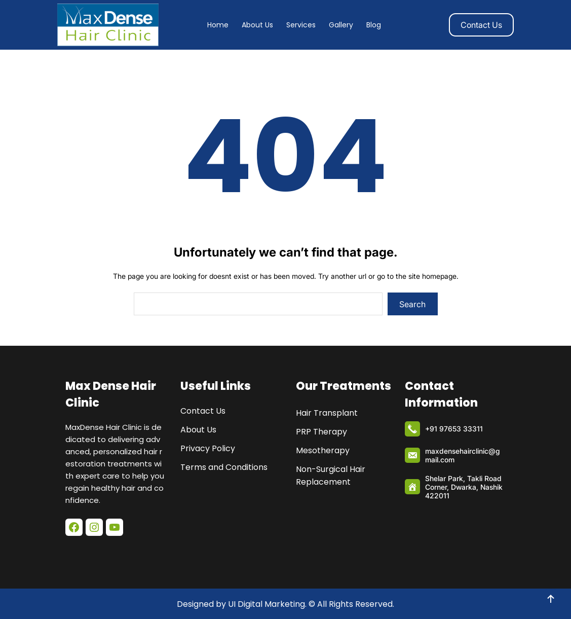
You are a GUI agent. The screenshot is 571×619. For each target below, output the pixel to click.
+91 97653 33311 (454, 428)
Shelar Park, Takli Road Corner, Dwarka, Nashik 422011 (464, 487)
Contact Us (481, 25)
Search (412, 304)
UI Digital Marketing (266, 604)
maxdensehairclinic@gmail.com (462, 455)
